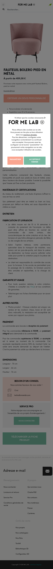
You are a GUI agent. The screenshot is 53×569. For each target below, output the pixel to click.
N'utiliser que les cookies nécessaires (30, 117)
